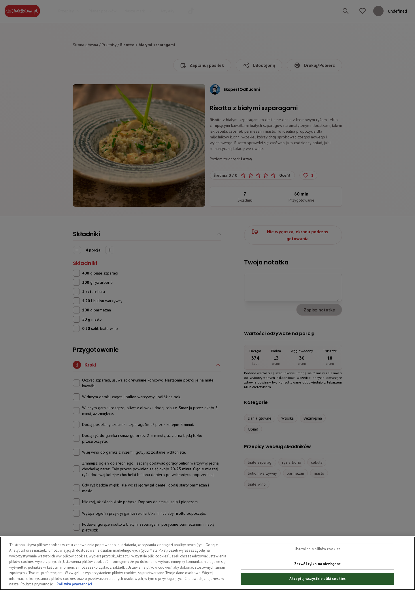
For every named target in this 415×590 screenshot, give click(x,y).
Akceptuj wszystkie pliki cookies (317, 578)
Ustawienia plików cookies (317, 548)
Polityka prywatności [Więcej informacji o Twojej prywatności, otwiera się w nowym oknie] (74, 584)
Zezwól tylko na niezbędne (317, 563)
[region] (207, 563)
